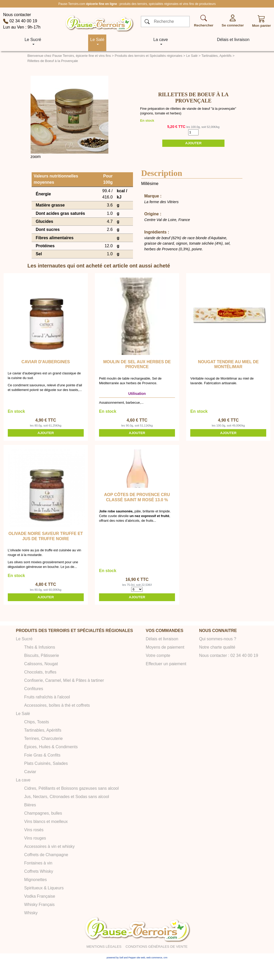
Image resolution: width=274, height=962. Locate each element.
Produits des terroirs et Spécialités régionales (148, 56)
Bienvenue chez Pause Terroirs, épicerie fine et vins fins (69, 56)
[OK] (147, 22)
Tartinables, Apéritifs (216, 56)
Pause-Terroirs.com (71, 4)
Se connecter (233, 25)
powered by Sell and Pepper (121, 957)
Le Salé (192, 56)
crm (165, 957)
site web (141, 957)
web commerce (154, 957)
